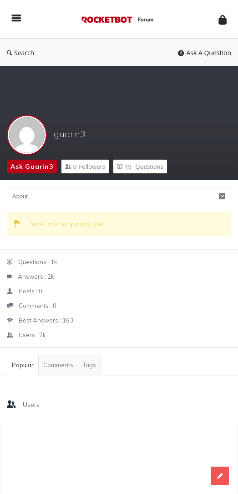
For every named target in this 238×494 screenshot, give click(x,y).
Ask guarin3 (31, 166)
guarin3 (70, 134)
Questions (140, 166)
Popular (23, 365)
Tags (89, 365)
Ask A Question (204, 52)
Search (20, 52)
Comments (58, 365)
